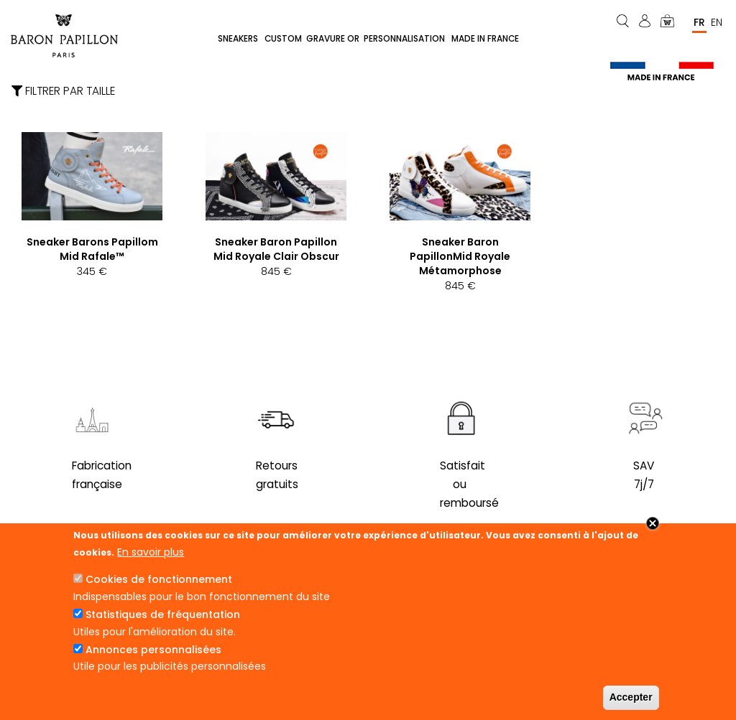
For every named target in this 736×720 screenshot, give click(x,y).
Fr (699, 22)
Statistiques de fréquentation (163, 614)
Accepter (631, 697)
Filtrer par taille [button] (63, 92)
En (716, 22)
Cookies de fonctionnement (159, 579)
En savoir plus (150, 552)
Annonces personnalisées (153, 649)
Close (652, 523)
